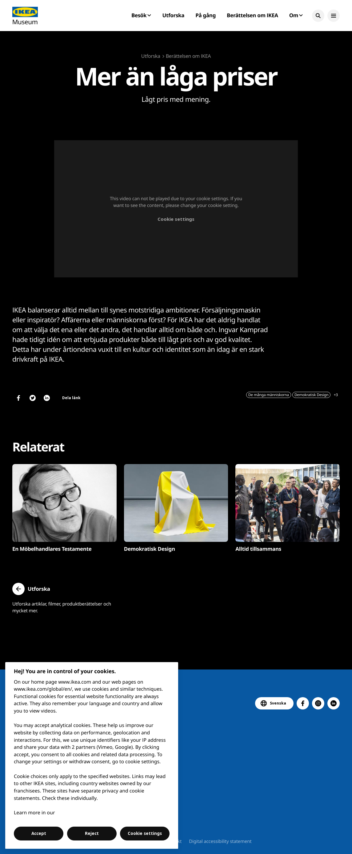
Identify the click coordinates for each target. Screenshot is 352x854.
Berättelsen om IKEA (252, 15)
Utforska (173, 15)
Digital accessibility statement (220, 841)
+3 (336, 394)
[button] (318, 16)
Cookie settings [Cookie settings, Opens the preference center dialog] (145, 833)
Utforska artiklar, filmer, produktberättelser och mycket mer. (61, 607)
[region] (91, 755)
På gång (205, 15)
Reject (92, 833)
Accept (38, 833)
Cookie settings (176, 219)
